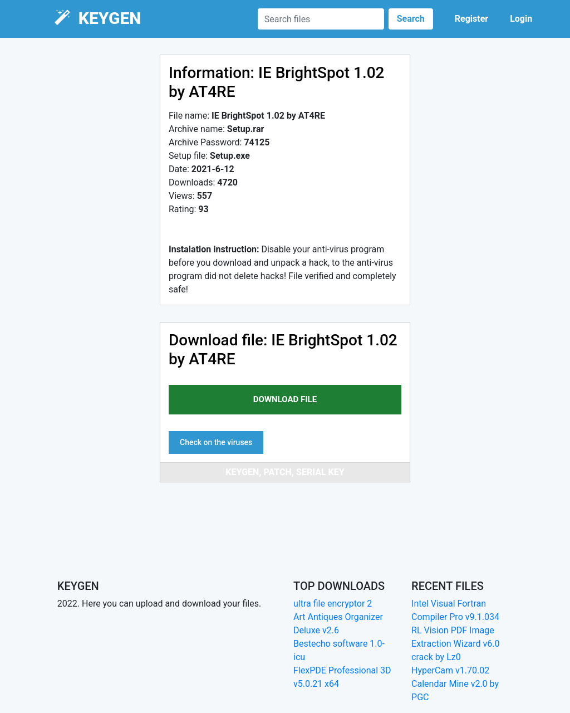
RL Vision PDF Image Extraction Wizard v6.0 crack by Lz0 (455, 643)
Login (521, 18)
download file (285, 399)
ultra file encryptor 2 (332, 603)
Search (411, 18)
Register (471, 18)
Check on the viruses (216, 442)
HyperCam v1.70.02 (450, 670)
